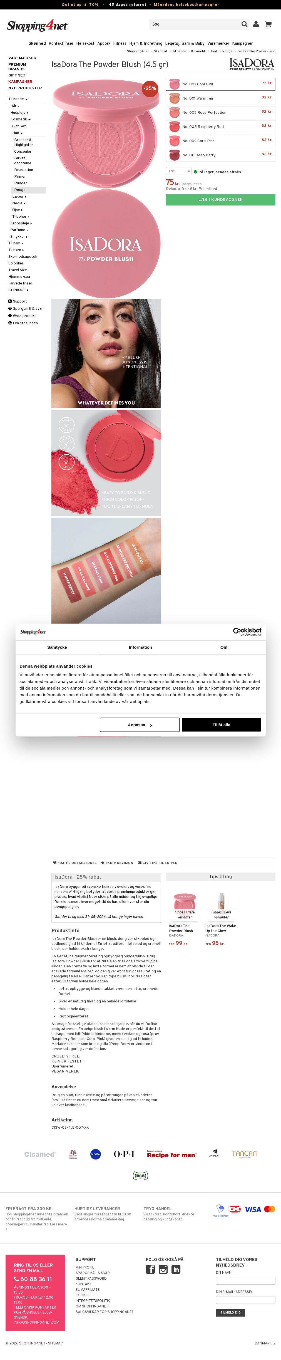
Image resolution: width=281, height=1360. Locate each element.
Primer (20, 176)
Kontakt (84, 1284)
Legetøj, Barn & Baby (185, 43)
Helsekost (85, 43)
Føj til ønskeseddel (74, 863)
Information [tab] (140, 647)
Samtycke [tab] (57, 647)
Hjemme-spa (19, 276)
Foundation (23, 170)
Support (17, 301)
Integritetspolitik (93, 1301)
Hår (15, 106)
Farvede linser (20, 283)
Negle (19, 203)
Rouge (227, 51)
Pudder (20, 183)
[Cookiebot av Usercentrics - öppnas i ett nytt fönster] (237, 632)
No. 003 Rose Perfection (220, 112)
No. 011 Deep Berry (220, 155)
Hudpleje (19, 112)
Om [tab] (223, 647)
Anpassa (140, 724)
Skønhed (37, 43)
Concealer (22, 151)
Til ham (16, 243)
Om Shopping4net (92, 1306)
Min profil (85, 1267)
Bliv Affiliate (88, 1290)
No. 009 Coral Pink (220, 141)
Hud (214, 51)
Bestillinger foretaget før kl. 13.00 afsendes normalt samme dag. (106, 1214)
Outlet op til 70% (80, 5)
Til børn (16, 250)
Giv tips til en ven (158, 863)
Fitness (119, 43)
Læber (19, 196)
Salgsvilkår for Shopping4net (105, 1312)
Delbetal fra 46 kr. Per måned (191, 189)
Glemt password (91, 1279)
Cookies (83, 1295)
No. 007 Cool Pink (220, 84)
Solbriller (15, 263)
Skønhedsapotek (22, 256)
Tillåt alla (221, 724)
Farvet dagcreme (22, 161)
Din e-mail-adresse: (234, 1292)
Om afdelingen (23, 323)
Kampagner (242, 43)
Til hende (179, 51)
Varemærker (218, 43)
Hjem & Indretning (145, 43)
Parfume (19, 230)
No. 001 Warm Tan (220, 98)
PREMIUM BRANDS (17, 67)
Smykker (19, 236)
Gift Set (19, 126)
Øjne (18, 210)
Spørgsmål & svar (25, 308)
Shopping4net (138, 51)
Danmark (265, 1343)
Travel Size (17, 270)
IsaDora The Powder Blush (256, 51)
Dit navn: (224, 1273)
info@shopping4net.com (36, 1323)
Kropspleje (21, 223)
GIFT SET (16, 75)
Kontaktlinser (61, 43)
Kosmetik (198, 51)
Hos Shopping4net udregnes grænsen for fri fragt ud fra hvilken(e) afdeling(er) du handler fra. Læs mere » (37, 1219)
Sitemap (55, 1343)
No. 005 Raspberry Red (220, 126)
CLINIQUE (18, 290)
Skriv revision (117, 863)
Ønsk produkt (22, 316)
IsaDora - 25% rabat (77, 877)
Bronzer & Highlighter (23, 142)
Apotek (103, 43)
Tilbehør (21, 216)
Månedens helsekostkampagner (186, 5)
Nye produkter (25, 88)
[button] (268, 24)
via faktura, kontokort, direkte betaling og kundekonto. (175, 1214)
